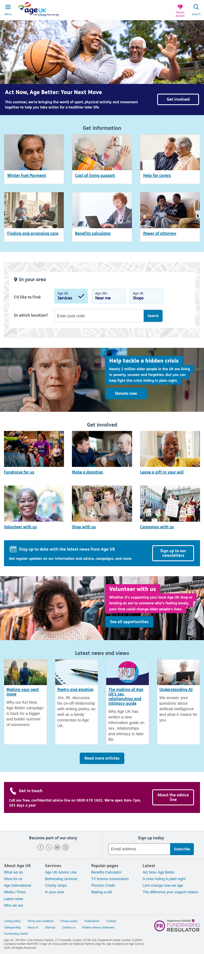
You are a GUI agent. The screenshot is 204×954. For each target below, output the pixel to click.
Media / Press (15, 892)
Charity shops (56, 885)
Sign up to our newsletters (173, 553)
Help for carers (157, 175)
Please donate (180, 14)
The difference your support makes (170, 892)
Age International (17, 885)
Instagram (65, 847)
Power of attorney (159, 233)
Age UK (71, 297)
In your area (54, 892)
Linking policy (12, 921)
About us (32, 927)
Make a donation (87, 472)
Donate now (126, 393)
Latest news (13, 899)
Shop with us (84, 527)
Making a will (101, 892)
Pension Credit (103, 885)
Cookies (111, 921)
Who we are (13, 905)
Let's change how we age (163, 885)
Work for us (13, 879)
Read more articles (102, 758)
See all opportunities (129, 622)
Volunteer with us (20, 527)
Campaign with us (157, 527)
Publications (92, 921)
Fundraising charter (16, 933)
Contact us (69, 927)
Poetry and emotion (75, 689)
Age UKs (108, 297)
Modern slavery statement (98, 927)
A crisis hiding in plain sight (164, 879)
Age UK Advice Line (61, 872)
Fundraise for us (19, 472)
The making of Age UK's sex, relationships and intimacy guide (125, 696)
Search (196, 14)
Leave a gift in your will (162, 472)
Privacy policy (69, 921)
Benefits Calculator (106, 872)
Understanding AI (176, 689)
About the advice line (173, 797)
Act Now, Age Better (159, 872)
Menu (8, 14)
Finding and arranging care (32, 233)
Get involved (178, 99)
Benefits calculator (93, 233)
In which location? (31, 315)
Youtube (57, 847)
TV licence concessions (110, 879)
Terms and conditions (40, 921)
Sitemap (50, 927)
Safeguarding (12, 927)
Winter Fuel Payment (26, 175)
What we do (13, 872)
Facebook (40, 847)
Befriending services (61, 879)
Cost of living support (95, 175)
